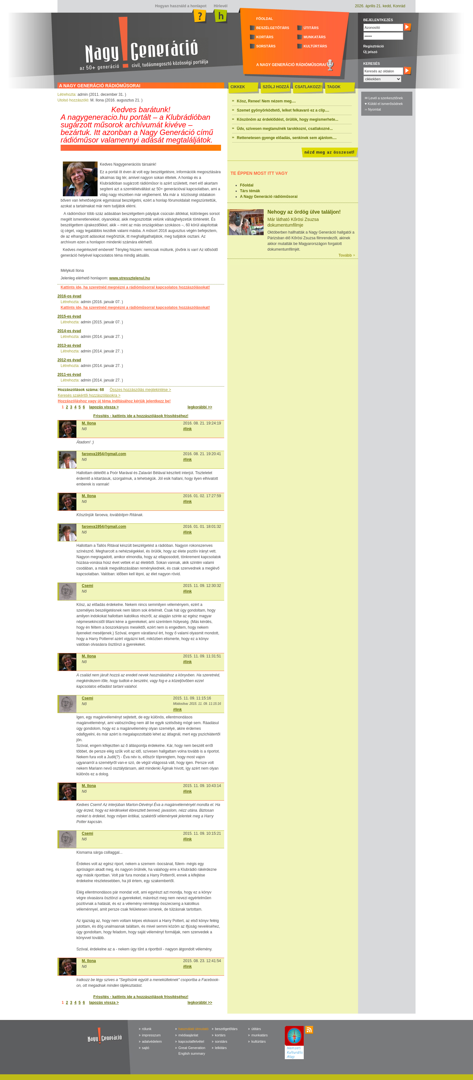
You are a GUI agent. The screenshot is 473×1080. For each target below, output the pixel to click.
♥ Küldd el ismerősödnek (384, 104)
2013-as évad (69, 345)
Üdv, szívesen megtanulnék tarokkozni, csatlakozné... (285, 128)
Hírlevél (220, 6)
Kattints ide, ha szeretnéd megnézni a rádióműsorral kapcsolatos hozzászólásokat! (135, 287)
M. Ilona (89, 423)
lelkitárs (221, 1048)
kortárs (220, 1035)
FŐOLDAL (264, 19)
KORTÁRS (264, 37)
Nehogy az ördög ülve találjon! (304, 212)
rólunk (147, 1029)
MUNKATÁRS (314, 37)
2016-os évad (69, 296)
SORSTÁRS (265, 46)
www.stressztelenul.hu (129, 278)
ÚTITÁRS (311, 28)
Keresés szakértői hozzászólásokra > (89, 395)
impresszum (151, 1035)
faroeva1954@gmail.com (104, 454)
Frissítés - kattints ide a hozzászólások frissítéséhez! (141, 416)
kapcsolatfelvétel (191, 1041)
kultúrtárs (258, 1041)
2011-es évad (69, 374)
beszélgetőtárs (226, 1029)
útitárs (256, 1029)
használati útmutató (193, 1029)
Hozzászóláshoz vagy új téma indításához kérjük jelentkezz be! (114, 401)
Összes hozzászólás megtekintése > (140, 389)
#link (187, 429)
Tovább (345, 255)
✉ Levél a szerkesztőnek (384, 98)
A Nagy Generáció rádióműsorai (268, 196)
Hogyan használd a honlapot (181, 6)
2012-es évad (69, 360)
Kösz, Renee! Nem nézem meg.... (266, 101)
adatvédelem (152, 1041)
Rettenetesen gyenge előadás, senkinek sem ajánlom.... (287, 138)
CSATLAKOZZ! (308, 87)
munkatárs (259, 1035)
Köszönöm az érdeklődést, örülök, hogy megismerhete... (287, 119)
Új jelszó (370, 52)
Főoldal (247, 185)
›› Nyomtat (373, 109)
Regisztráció (373, 46)
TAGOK (333, 87)
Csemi (87, 585)
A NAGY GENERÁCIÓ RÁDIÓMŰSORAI (291, 65)
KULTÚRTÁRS (315, 46)
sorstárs (221, 1041)
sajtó (145, 1048)
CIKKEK (238, 87)
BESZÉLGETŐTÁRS (272, 28)
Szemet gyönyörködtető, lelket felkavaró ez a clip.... (283, 110)
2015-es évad (69, 316)
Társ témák (250, 191)
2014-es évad (69, 331)
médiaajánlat (188, 1035)
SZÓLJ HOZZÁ (276, 87)
